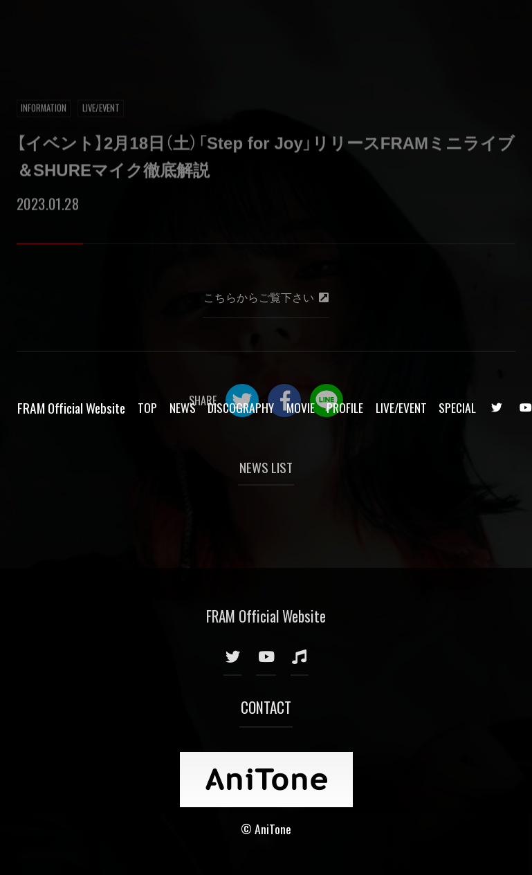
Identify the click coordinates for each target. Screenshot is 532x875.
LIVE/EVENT (401, 26)
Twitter (242, 400)
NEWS (182, 26)
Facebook (284, 400)
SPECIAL (457, 26)
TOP (147, 26)
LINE (326, 400)
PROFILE (345, 26)
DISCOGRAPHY (241, 26)
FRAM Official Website (71, 27)
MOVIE (300, 26)
